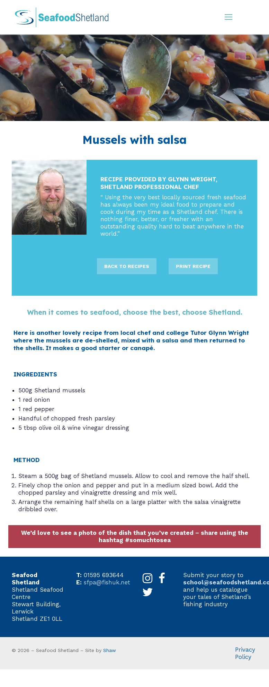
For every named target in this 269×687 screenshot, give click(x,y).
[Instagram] (148, 578)
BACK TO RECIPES (126, 266)
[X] (148, 592)
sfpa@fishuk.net (107, 582)
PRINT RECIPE (193, 266)
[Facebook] (162, 578)
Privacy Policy (245, 653)
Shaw (109, 650)
